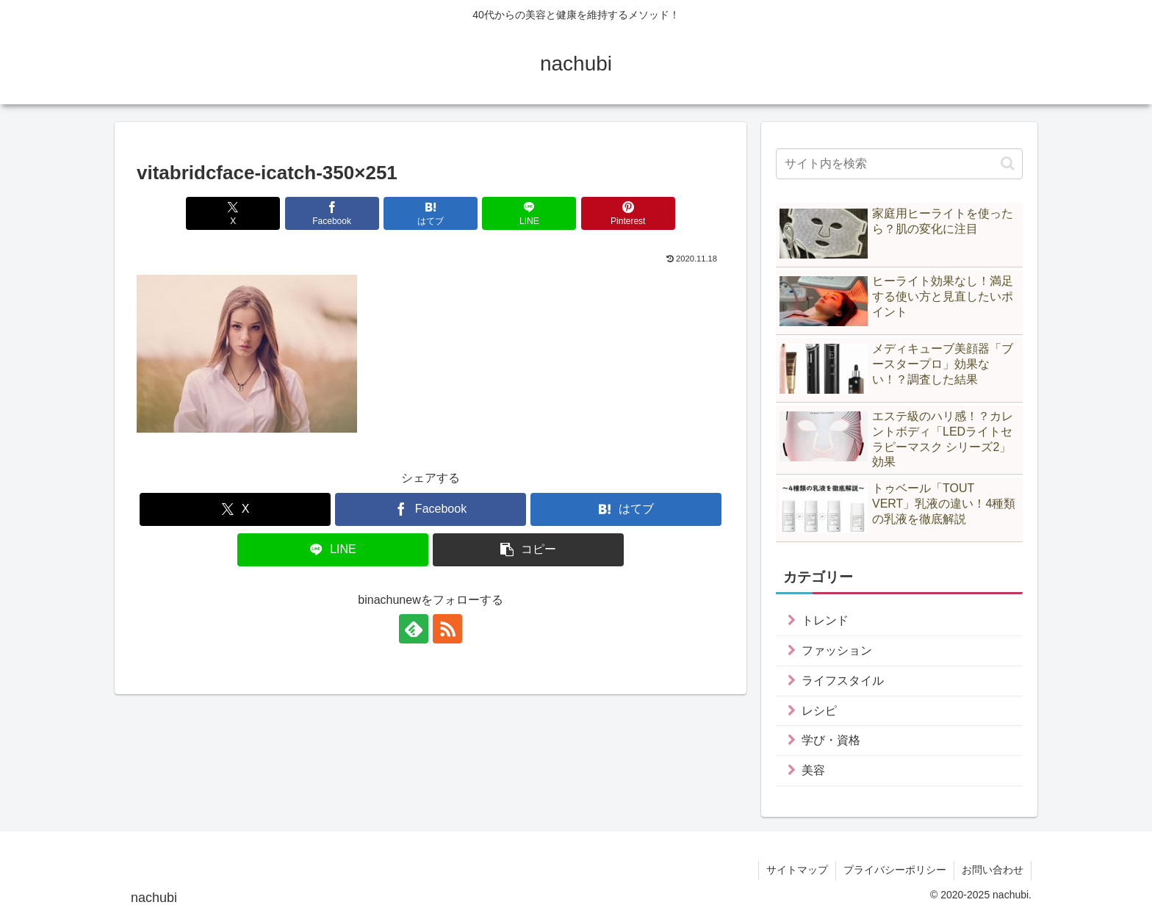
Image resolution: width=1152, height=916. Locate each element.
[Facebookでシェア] (332, 213)
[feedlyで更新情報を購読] (413, 628)
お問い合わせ (992, 870)
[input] (899, 163)
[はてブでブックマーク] (431, 213)
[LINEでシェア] (529, 213)
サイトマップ (797, 870)
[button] (528, 549)
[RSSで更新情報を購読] (447, 628)
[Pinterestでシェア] (628, 213)
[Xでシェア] (233, 213)
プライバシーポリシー (894, 870)
